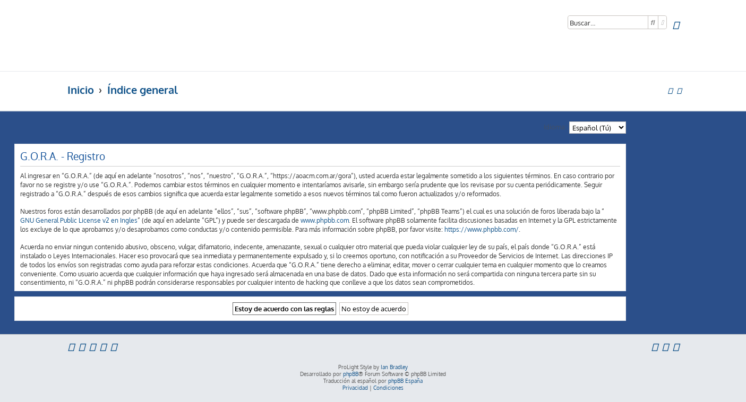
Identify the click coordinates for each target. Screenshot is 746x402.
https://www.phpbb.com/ (481, 229)
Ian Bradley (394, 367)
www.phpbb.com (325, 220)
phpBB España (405, 381)
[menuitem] (675, 25)
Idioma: (555, 126)
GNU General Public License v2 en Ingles (79, 220)
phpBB (350, 374)
